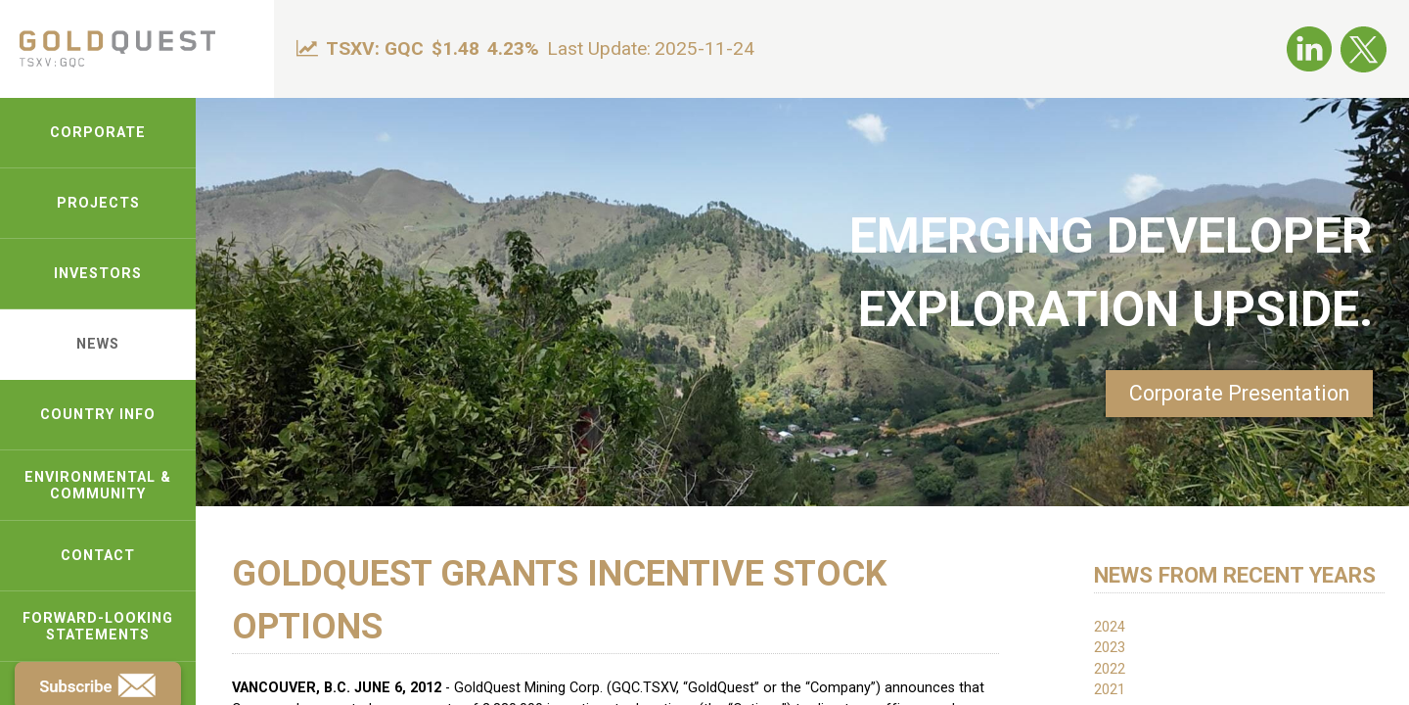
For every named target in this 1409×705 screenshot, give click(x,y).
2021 (1109, 690)
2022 (1109, 669)
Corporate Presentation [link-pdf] (1239, 393)
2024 (1109, 627)
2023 (1109, 647)
